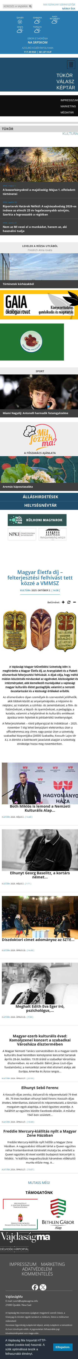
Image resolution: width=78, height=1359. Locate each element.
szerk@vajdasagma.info (25, 1300)
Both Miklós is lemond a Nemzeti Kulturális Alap (40, 808)
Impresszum (69, 100)
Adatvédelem (37, 1269)
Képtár (66, 87)
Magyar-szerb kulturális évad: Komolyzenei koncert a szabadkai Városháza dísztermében (40, 1040)
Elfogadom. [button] (63, 1347)
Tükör (65, 75)
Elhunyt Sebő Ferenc (40, 1087)
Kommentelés (37, 1274)
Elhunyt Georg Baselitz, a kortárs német (40, 875)
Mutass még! (39, 1182)
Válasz (65, 81)
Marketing (68, 106)
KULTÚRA (25, 590)
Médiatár (67, 112)
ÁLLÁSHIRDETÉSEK (40, 496)
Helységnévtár (40, 505)
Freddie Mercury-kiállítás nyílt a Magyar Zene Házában (40, 1133)
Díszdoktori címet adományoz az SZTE (38, 939)
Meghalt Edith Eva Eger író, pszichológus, (40, 1008)
